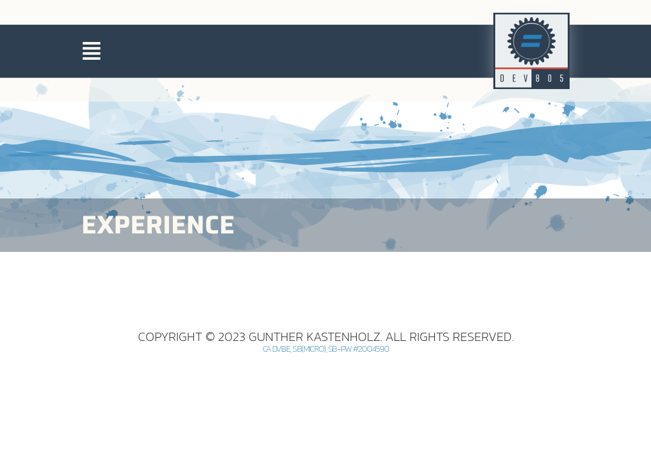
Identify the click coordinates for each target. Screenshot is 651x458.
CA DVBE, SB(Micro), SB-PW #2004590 (326, 405)
